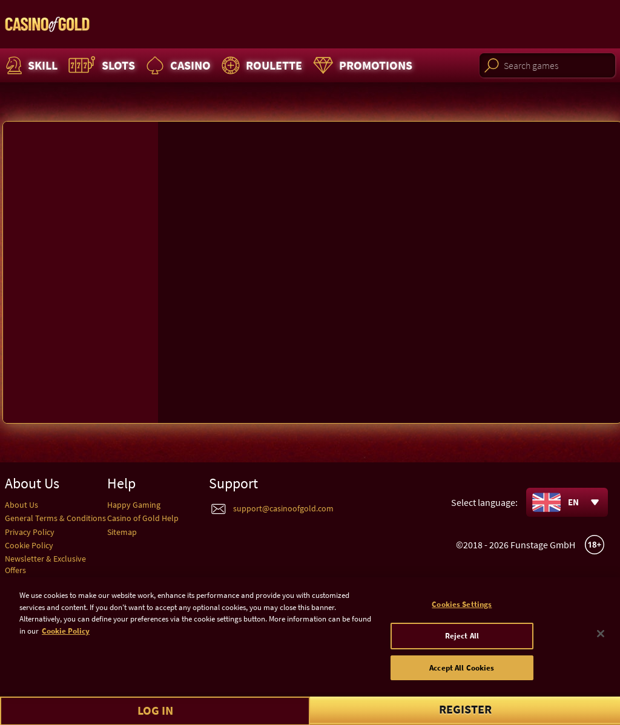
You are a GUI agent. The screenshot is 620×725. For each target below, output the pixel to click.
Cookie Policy (29, 545)
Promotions (361, 65)
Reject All (462, 640)
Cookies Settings (462, 609)
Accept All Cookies (461, 673)
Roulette (260, 65)
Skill (30, 65)
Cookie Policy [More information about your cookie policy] (66, 636)
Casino (177, 65)
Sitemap (122, 532)
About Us (21, 504)
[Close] (600, 638)
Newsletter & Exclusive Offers (45, 564)
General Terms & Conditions (55, 518)
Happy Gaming (133, 504)
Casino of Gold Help (143, 518)
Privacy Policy (29, 532)
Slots (100, 65)
